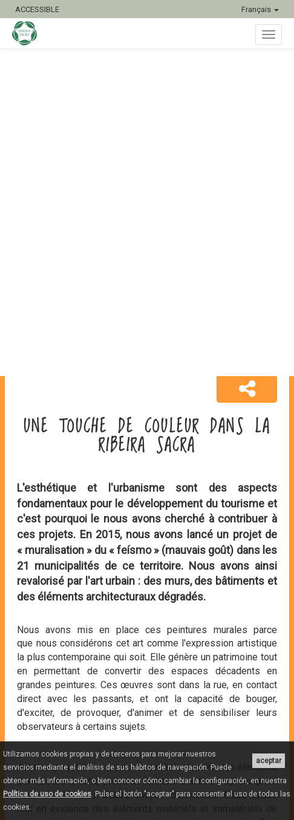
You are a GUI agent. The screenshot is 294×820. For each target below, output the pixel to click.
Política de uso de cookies (47, 794)
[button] (247, 389)
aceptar (268, 761)
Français (260, 9)
